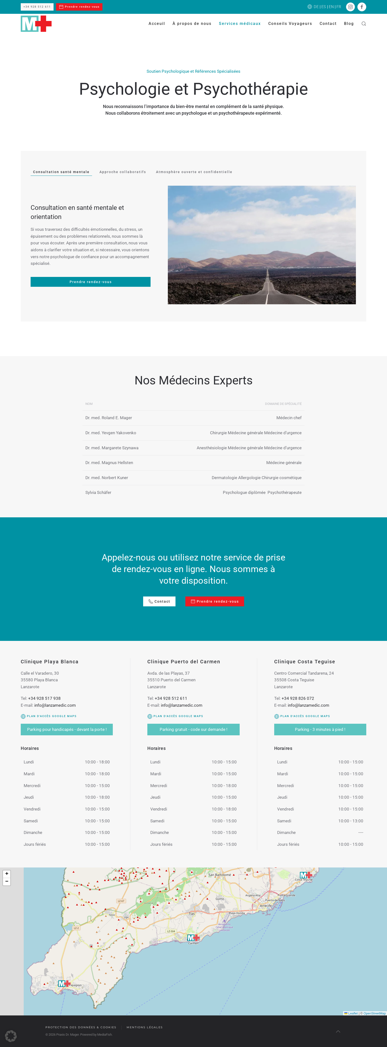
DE (316, 6)
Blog (349, 23)
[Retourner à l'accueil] (36, 24)
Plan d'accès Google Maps (49, 716)
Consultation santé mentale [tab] (61, 172)
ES (323, 6)
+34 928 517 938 (44, 698)
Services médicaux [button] (240, 23)
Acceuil (157, 23)
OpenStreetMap (375, 1013)
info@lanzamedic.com (55, 705)
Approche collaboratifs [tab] (122, 172)
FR (338, 6)
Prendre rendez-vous (79, 6)
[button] (363, 24)
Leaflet (351, 1013)
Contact (328, 23)
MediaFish (104, 1034)
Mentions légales (144, 1027)
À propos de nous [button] (192, 23)
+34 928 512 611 (37, 6)
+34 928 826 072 (298, 698)
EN (331, 6)
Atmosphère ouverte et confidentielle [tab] (194, 172)
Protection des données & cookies (80, 1027)
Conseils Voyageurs (290, 23)
